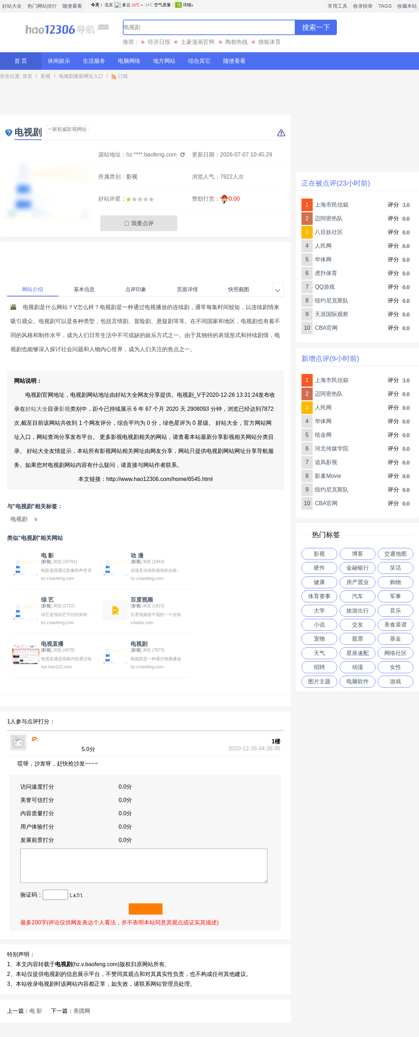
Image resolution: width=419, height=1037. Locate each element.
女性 (395, 667)
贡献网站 (209, 1014)
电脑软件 (357, 681)
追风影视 (326, 462)
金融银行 (357, 568)
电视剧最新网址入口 (81, 76)
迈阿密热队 (329, 218)
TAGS (385, 6)
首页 (27, 76)
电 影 (46, 555)
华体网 (323, 259)
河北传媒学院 (331, 448)
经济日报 (159, 42)
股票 (357, 639)
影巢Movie (328, 476)
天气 (319, 653)
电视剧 (19, 519)
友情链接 (240, 1014)
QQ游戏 (325, 287)
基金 (395, 639)
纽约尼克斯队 (331, 300)
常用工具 (337, 6)
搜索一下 (316, 27)
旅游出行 (357, 611)
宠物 (319, 639)
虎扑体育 (326, 273)
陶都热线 (236, 42)
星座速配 (357, 653)
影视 (46, 76)
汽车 (357, 596)
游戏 (395, 681)
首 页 (20, 61)
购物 (395, 582)
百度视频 (51, 600)
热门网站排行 (42, 6)
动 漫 (134, 555)
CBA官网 (326, 328)
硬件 (319, 568)
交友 (357, 625)
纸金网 (323, 435)
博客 (357, 554)
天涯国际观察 (331, 314)
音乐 (395, 611)
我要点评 (139, 223)
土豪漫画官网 (197, 42)
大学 (319, 611)
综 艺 (222, 555)
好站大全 (12, 6)
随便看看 (72, 6)
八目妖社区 (329, 232)
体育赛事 (319, 596)
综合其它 (199, 61)
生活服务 (94, 61)
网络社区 (395, 653)
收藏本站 (407, 6)
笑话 (395, 568)
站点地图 (271, 1014)
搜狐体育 (269, 42)
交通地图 (395, 554)
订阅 (119, 76)
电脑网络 (129, 61)
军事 (395, 596)
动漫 (357, 667)
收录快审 (363, 6)
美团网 (81, 967)
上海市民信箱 (331, 205)
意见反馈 (178, 1014)
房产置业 (357, 582)
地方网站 (164, 61)
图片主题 (319, 681)
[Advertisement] (145, 99)
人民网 (323, 246)
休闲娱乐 (59, 61)
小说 (319, 625)
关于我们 (147, 1014)
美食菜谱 (395, 625)
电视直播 (139, 600)
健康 (319, 582)
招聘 (319, 667)
